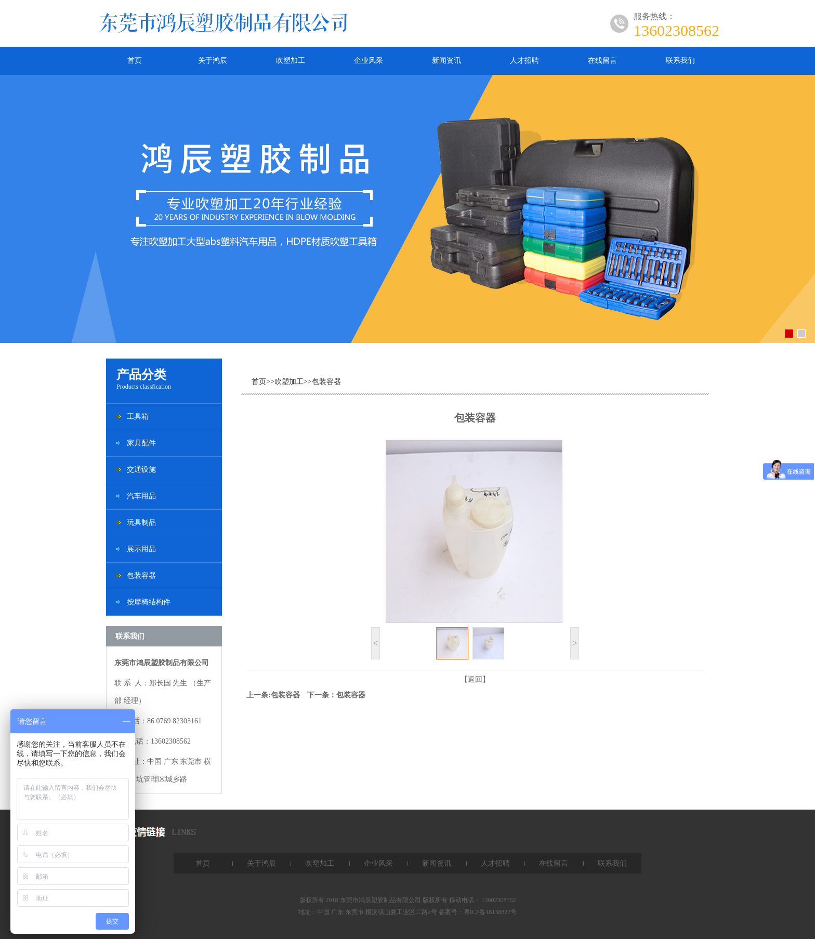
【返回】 (475, 679)
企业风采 (368, 60)
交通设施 (141, 469)
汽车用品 (141, 496)
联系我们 (680, 60)
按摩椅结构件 (148, 602)
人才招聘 (524, 60)
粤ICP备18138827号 (490, 912)
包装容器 (141, 575)
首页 (134, 60)
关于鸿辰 (212, 60)
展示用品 (141, 549)
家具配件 (141, 443)
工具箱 (138, 416)
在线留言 (602, 60)
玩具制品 (141, 522)
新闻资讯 (446, 60)
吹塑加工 (290, 60)
